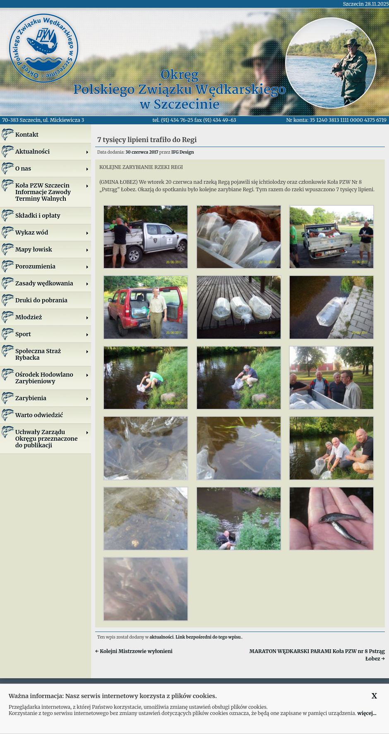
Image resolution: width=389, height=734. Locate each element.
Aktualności (52, 151)
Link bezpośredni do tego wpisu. (208, 637)
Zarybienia (52, 398)
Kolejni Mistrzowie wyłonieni (134, 651)
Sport (52, 334)
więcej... (366, 713)
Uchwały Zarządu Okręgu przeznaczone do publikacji (52, 438)
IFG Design (182, 152)
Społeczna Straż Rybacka (52, 354)
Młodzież (52, 317)
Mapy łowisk (52, 249)
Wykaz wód (52, 232)
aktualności (162, 637)
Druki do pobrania (41, 300)
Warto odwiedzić (39, 415)
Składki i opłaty (37, 215)
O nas (52, 168)
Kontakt (26, 134)
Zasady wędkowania (52, 283)
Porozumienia (52, 266)
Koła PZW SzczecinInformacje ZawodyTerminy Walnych (52, 192)
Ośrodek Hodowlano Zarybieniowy (52, 378)
